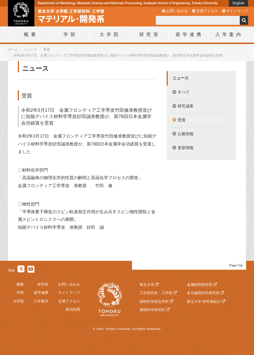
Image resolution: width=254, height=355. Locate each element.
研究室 (42, 284)
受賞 (46, 49)
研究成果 (185, 106)
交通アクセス (207, 11)
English (238, 3)
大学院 (18, 301)
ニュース (30, 49)
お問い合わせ (177, 11)
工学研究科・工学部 (156, 293)
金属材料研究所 (199, 285)
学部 (20, 293)
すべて (184, 92)
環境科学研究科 (152, 310)
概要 (20, 284)
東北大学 (147, 285)
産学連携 (41, 293)
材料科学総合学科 (154, 301)
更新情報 (185, 147)
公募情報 (185, 134)
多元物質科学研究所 (203, 293)
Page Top (236, 265)
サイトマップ (237, 11)
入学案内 (41, 301)
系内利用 (72, 309)
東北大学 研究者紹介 (204, 301)
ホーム (13, 49)
